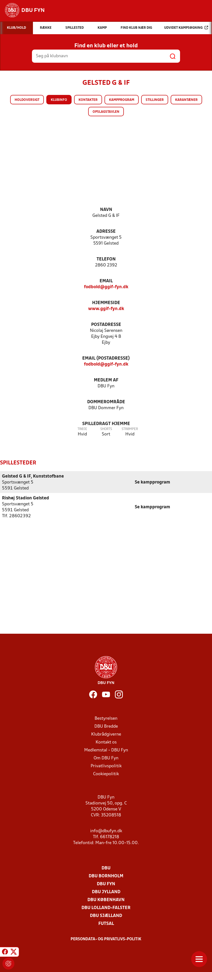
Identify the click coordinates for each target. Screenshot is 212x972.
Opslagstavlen (106, 112)
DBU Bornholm (106, 876)
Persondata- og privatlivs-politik (106, 939)
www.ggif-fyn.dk (106, 309)
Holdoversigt (27, 100)
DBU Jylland (106, 892)
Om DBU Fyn (106, 758)
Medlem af (106, 380)
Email (106, 281)
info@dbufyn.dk (106, 831)
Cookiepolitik (106, 774)
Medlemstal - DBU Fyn (106, 750)
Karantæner (186, 100)
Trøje (82, 429)
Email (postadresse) (106, 358)
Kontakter (88, 100)
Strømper (130, 429)
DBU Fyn (106, 884)
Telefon (106, 259)
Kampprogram (121, 100)
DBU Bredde (106, 726)
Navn (106, 210)
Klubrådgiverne (106, 734)
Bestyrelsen (106, 718)
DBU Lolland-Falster (106, 908)
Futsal (106, 923)
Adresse (106, 231)
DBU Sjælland (106, 916)
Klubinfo (59, 100)
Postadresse (106, 325)
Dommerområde (106, 402)
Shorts (106, 429)
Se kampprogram (152, 482)
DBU (106, 868)
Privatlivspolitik (106, 766)
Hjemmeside (106, 303)
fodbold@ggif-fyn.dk (106, 287)
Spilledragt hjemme (106, 424)
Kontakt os (106, 742)
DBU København (106, 900)
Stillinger (155, 100)
